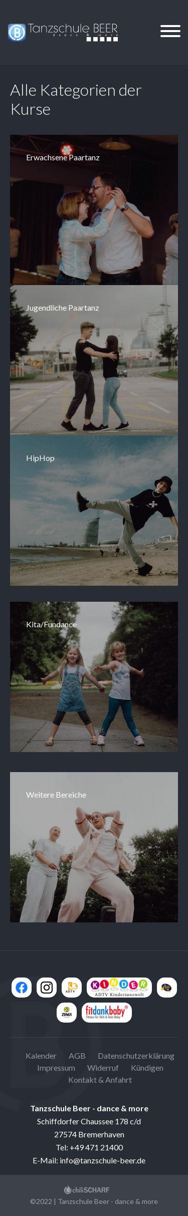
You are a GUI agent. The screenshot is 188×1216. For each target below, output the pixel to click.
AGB (77, 1055)
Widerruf (103, 1067)
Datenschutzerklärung (136, 1055)
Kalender (41, 1055)
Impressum (56, 1067)
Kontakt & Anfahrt (100, 1079)
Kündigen (147, 1067)
